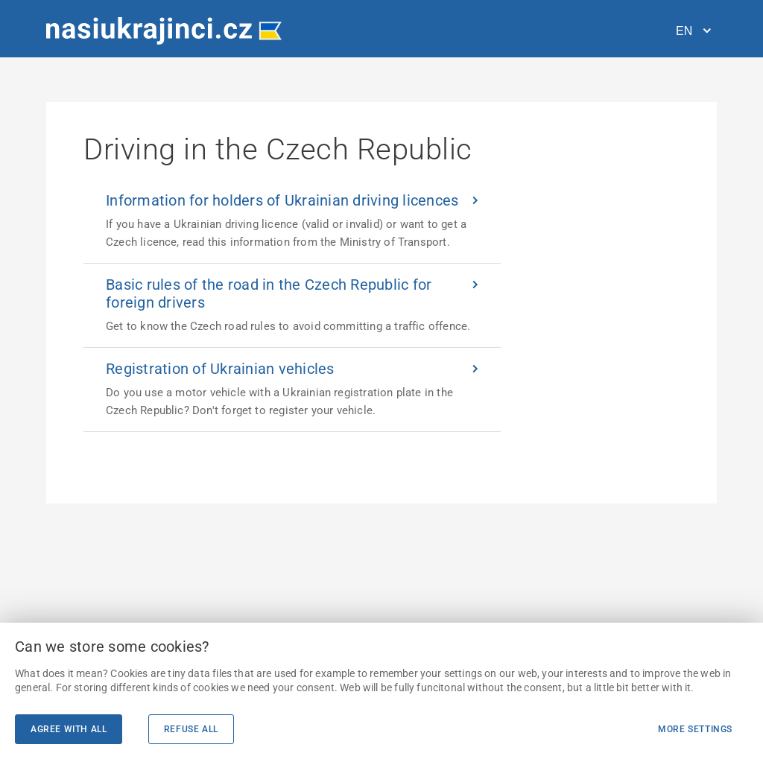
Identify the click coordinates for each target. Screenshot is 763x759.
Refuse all (191, 729)
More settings (695, 729)
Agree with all (69, 729)
